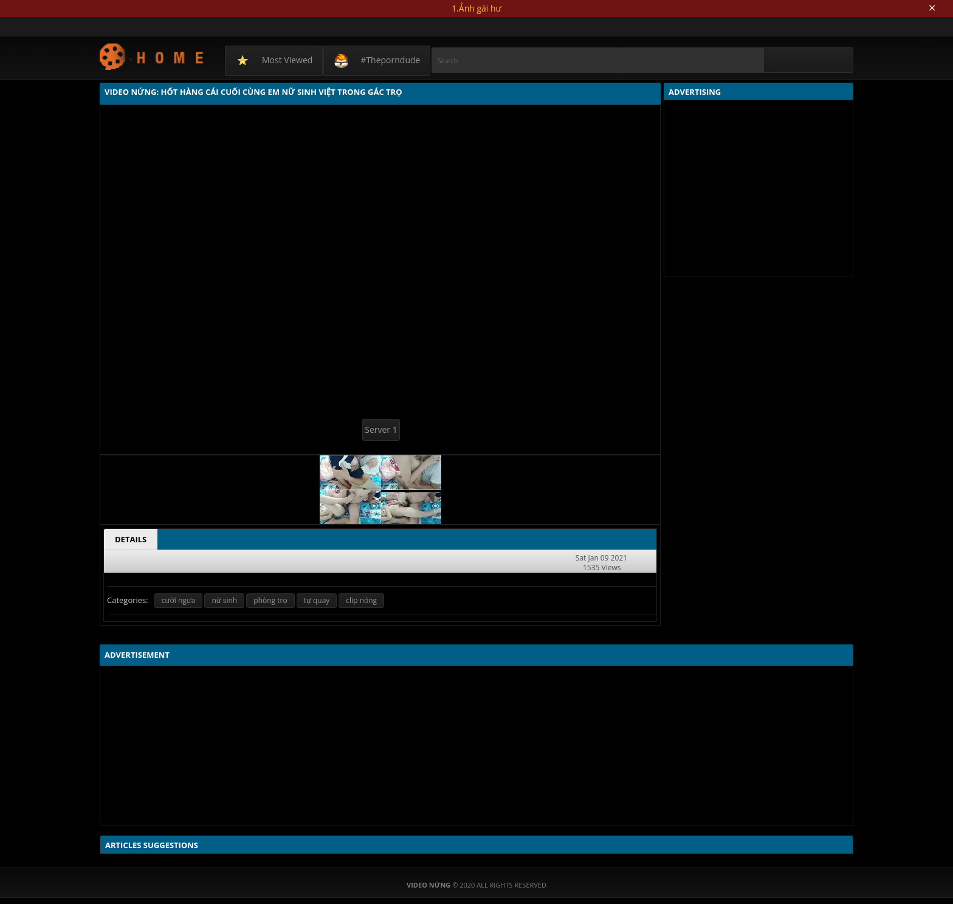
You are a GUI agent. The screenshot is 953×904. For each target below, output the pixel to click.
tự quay (317, 600)
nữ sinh (224, 600)
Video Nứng (152, 56)
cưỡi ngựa (179, 600)
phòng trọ (270, 600)
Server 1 (381, 429)
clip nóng (361, 600)
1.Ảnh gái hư (476, 8)
